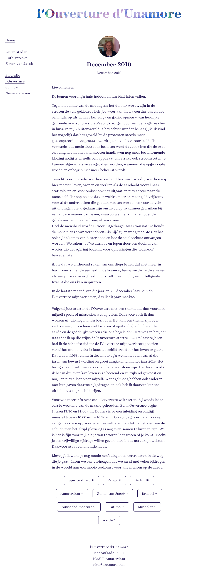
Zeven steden (16, 52)
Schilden (12, 87)
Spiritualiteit (81, 480)
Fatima (117, 506)
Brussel (150, 493)
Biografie (12, 75)
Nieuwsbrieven (17, 93)
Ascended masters (79, 506)
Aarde (109, 520)
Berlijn (142, 480)
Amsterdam (72, 493)
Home (10, 40)
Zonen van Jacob (19, 64)
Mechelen (147, 506)
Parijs (114, 480)
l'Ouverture (14, 81)
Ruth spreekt (16, 58)
